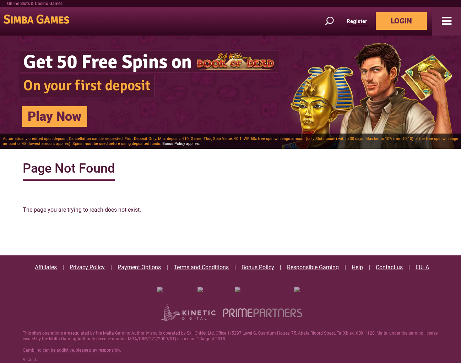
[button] (446, 21)
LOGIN (401, 21)
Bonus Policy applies (180, 143)
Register (357, 21)
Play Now (54, 116)
